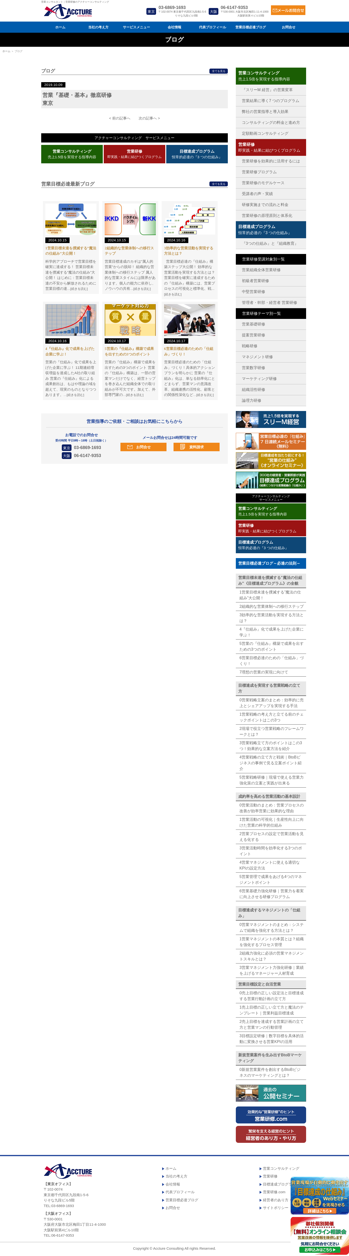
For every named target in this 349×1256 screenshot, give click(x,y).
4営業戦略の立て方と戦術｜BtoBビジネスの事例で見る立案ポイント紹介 (270, 763)
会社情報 (174, 27)
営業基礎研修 (253, 324)
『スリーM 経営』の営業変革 (267, 90)
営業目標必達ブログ (250, 27)
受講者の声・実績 (257, 194)
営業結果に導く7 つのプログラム (270, 101)
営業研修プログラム (259, 172)
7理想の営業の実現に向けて (263, 672)
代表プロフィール (212, 27)
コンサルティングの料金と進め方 (271, 122)
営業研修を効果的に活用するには (271, 161)
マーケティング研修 (259, 379)
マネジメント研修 (257, 357)
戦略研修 (249, 346)
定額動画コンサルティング (265, 133)
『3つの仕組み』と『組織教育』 (270, 243)
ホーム (60, 27)
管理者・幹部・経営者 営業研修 (269, 302)
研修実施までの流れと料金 (265, 205)
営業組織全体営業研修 (261, 270)
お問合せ (288, 27)
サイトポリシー (275, 1208)
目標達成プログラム (279, 1184)
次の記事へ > (149, 118)
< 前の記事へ (119, 118)
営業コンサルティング (281, 1168)
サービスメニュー (136, 27)
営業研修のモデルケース (263, 183)
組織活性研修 (253, 389)
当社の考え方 (98, 27)
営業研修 (270, 1176)
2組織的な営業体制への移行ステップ (271, 606)
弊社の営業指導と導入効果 (265, 112)
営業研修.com (274, 1192)
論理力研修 (251, 400)
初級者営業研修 (255, 281)
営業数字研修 (253, 368)
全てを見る (218, 71)
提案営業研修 (253, 335)
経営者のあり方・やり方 (283, 1200)
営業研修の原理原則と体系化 (267, 215)
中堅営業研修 (253, 292)
